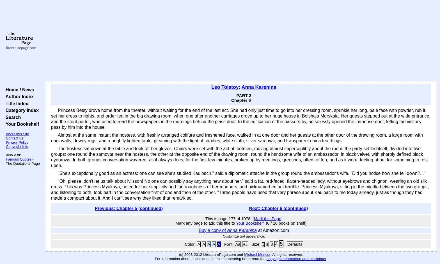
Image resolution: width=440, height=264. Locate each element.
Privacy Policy (17, 142)
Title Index (15, 103)
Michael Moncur (257, 254)
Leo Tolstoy (225, 87)
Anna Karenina (259, 87)
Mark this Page (267, 218)
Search (12, 117)
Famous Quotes (18, 159)
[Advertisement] (241, 40)
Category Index (21, 110)
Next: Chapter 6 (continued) (278, 208)
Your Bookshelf (21, 124)
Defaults (294, 244)
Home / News (18, 89)
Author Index (18, 96)
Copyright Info (17, 147)
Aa (237, 244)
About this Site (17, 134)
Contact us (14, 138)
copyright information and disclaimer (296, 259)
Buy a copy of (228, 230)
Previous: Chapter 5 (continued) (129, 208)
